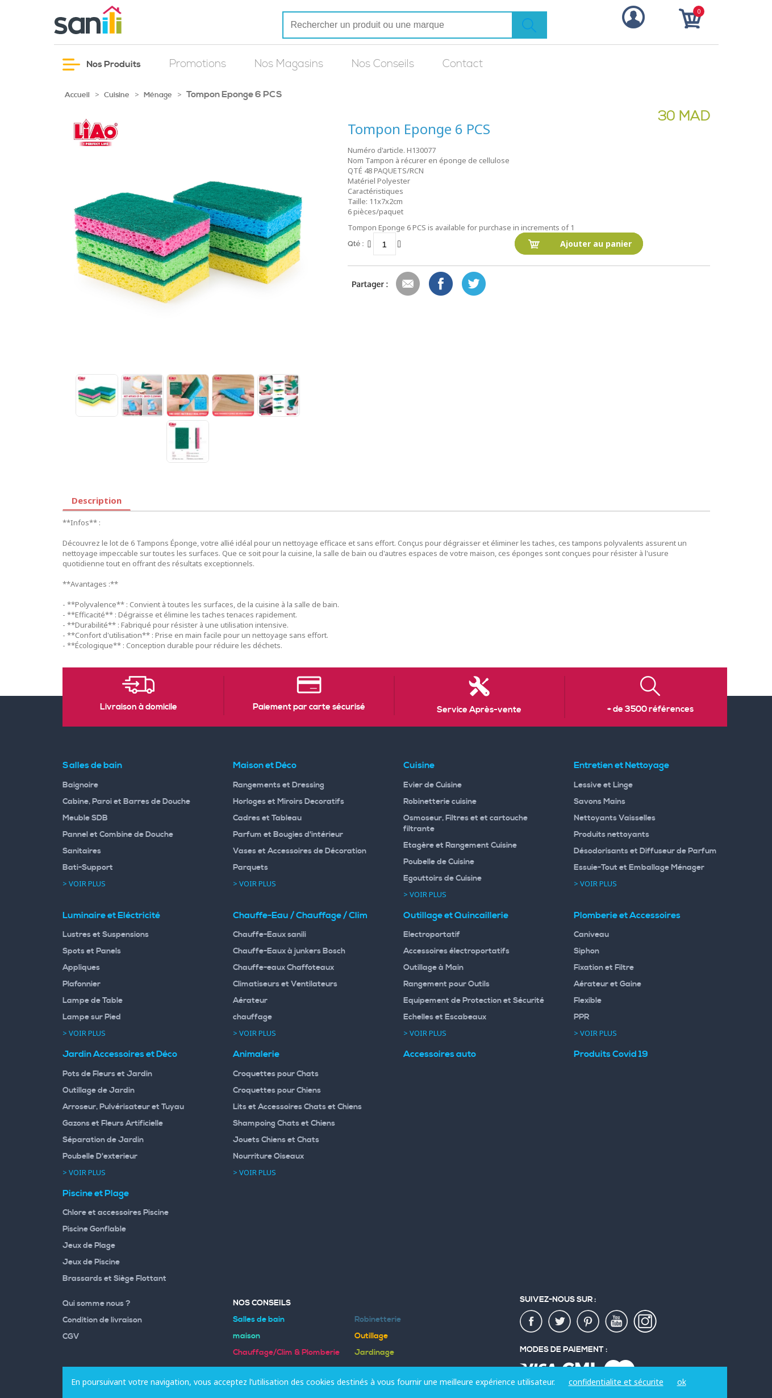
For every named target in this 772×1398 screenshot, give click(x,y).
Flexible (588, 1000)
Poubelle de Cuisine (438, 862)
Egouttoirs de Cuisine (442, 878)
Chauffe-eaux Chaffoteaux (283, 968)
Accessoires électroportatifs (456, 951)
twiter (560, 1322)
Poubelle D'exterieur (99, 1156)
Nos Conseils (383, 63)
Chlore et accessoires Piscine (115, 1213)
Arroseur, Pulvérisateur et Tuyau (123, 1107)
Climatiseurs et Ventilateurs (285, 984)
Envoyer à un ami (408, 284)
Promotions (197, 63)
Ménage (158, 94)
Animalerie (256, 1054)
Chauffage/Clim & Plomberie (286, 1352)
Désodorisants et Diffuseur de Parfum (645, 851)
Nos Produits (101, 64)
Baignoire (80, 785)
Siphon (586, 951)
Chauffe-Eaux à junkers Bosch (289, 951)
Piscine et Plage (95, 1193)
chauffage (252, 1017)
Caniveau (591, 935)
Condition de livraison (102, 1320)
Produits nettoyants (611, 834)
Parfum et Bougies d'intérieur (288, 834)
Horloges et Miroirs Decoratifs (288, 802)
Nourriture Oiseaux (268, 1156)
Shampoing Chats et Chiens (284, 1123)
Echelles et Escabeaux (444, 1017)
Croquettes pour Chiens (277, 1090)
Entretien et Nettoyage (621, 765)
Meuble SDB (85, 818)
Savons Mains (599, 802)
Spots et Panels (91, 951)
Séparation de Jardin (103, 1140)
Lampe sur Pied (91, 1017)
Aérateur (250, 1000)
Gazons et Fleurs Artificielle (112, 1123)
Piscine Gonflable (94, 1229)
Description (97, 500)
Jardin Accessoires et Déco (119, 1054)
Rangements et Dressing (278, 785)
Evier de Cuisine (432, 785)
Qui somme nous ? (96, 1304)
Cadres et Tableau (267, 818)
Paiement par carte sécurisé (309, 707)
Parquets (250, 867)
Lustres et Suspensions (105, 935)
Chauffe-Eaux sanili (269, 935)
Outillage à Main (433, 968)
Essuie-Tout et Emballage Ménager (639, 867)
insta (645, 1322)
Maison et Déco (265, 765)
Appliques (81, 968)
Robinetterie (377, 1319)
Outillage (371, 1336)
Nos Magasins (288, 63)
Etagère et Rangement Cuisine (460, 845)
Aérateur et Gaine (607, 984)
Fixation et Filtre (604, 968)
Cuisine (117, 94)
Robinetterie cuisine (440, 802)
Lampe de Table (92, 1000)
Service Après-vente (479, 710)
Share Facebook (441, 284)
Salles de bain (92, 765)
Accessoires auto (439, 1054)
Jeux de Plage (88, 1246)
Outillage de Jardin (98, 1090)
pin (588, 1322)
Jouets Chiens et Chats (276, 1140)
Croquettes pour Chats (276, 1074)
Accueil (77, 94)
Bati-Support (87, 867)
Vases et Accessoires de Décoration (299, 851)
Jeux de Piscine (91, 1262)
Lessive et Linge (603, 785)
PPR (581, 1017)
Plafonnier (81, 984)
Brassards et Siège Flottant (114, 1278)
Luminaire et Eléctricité (111, 915)
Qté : (356, 243)
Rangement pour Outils (446, 984)
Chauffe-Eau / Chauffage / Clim (300, 915)
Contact (463, 63)
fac (532, 1322)
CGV (71, 1336)
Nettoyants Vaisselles (615, 818)
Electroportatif (431, 935)
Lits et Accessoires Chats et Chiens (297, 1107)
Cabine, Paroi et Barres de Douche (126, 802)
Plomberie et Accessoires (627, 915)
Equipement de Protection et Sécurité (473, 1000)
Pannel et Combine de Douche (117, 834)
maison (246, 1336)
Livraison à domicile (138, 707)
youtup (617, 1322)
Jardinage (374, 1352)
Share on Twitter (474, 284)
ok (681, 1381)
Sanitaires (81, 851)
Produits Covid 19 (611, 1054)
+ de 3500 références (650, 709)
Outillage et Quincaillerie (455, 915)
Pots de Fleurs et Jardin (107, 1074)
